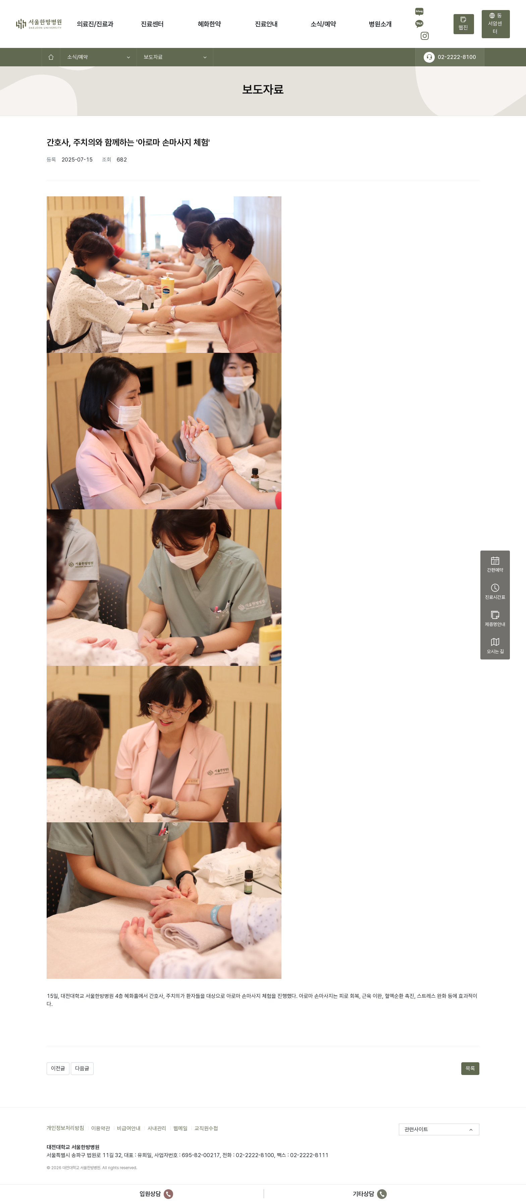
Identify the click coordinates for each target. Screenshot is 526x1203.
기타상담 (370, 1193)
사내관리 (157, 1128)
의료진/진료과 (95, 24)
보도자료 (153, 57)
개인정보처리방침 (65, 1128)
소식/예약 (77, 57)
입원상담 (156, 1193)
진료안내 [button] (266, 24)
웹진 (463, 23)
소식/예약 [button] (323, 24)
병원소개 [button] (380, 24)
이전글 (58, 1068)
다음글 (82, 1068)
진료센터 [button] (152, 24)
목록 (470, 1068)
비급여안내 (129, 1128)
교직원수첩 (206, 1128)
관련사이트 (416, 1129)
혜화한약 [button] (209, 24)
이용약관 (100, 1128)
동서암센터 (495, 23)
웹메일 (180, 1128)
